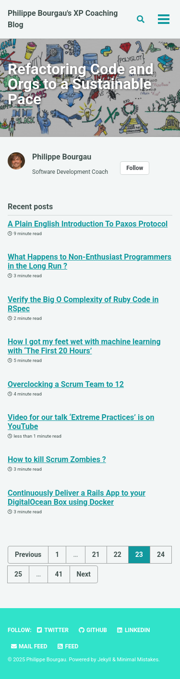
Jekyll (104, 659)
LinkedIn (133, 630)
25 (18, 574)
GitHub (92, 630)
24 (161, 554)
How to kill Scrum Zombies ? (57, 459)
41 (58, 574)
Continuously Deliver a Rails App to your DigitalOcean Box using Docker (76, 497)
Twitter (52, 630)
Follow (134, 168)
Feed (68, 646)
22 (117, 554)
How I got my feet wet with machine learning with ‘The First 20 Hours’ (84, 346)
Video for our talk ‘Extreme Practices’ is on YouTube (81, 422)
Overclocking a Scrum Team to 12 (66, 384)
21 (96, 554)
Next (84, 574)
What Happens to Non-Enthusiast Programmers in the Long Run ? (89, 261)
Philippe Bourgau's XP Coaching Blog (63, 19)
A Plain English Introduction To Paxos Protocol (88, 223)
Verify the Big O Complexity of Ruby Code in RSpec (83, 304)
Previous (28, 554)
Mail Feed (29, 646)
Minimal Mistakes (137, 659)
